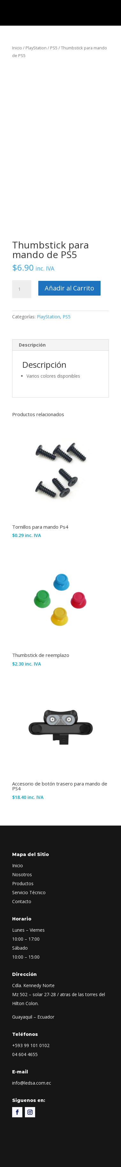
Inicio (17, 48)
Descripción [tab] (32, 345)
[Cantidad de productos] (21, 289)
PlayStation (36, 48)
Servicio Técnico (29, 892)
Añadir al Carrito (69, 288)
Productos (23, 883)
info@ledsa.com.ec (31, 1083)
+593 (30, 1045)
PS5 (53, 48)
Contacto (21, 901)
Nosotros (22, 874)
